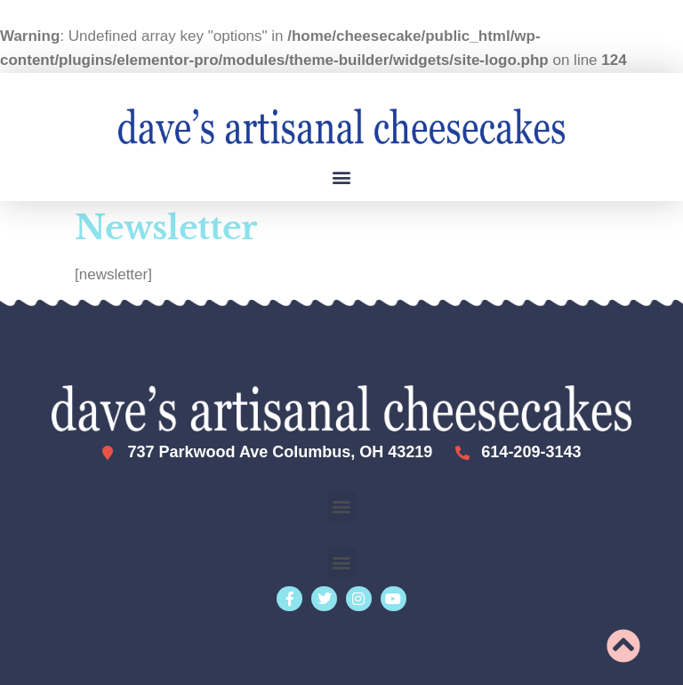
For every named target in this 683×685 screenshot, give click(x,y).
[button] (342, 176)
